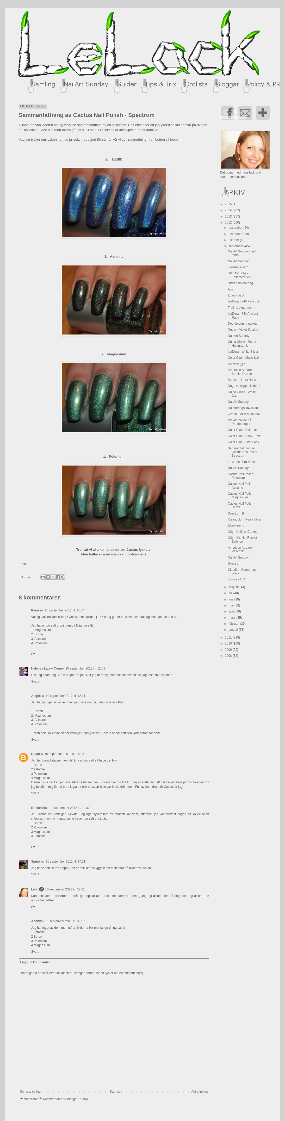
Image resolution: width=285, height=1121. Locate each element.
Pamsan (37, 610)
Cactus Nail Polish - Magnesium (241, 495)
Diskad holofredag (240, 283)
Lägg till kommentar (35, 962)
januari (233, 629)
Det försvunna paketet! (243, 323)
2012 (229, 222)
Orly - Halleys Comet (242, 532)
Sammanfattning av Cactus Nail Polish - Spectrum (243, 452)
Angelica (37, 696)
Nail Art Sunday (238, 336)
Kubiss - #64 (236, 579)
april (231, 611)
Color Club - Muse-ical (243, 358)
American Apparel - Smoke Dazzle (241, 371)
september (236, 246)
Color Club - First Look (243, 442)
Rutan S (37, 754)
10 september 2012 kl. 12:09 (85, 668)
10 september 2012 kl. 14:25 (64, 754)
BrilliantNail (40, 808)
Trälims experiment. (241, 307)
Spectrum (234, 563)
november (235, 234)
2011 (229, 637)
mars (232, 618)
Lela (34, 889)
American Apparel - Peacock (241, 549)
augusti (233, 587)
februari (234, 623)
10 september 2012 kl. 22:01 (65, 889)
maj (231, 605)
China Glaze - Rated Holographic (242, 343)
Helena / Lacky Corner (47, 668)
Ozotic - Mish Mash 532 (244, 414)
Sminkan (37, 861)
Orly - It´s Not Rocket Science (242, 539)
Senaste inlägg (30, 1091)
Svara (35, 654)
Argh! (231, 289)
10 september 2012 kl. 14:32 (70, 808)
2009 (229, 650)
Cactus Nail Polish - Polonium (241, 476)
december (235, 228)
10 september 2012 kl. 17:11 (65, 861)
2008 (229, 656)
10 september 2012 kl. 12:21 (65, 696)
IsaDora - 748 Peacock (243, 301)
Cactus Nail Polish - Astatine (241, 485)
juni (231, 599)
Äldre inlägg (199, 1091)
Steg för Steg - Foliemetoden (239, 275)
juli (230, 593)
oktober (234, 240)
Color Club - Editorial (242, 430)
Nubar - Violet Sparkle (243, 329)
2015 (229, 204)
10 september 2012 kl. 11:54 (64, 610)
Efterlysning (236, 525)
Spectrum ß (236, 513)
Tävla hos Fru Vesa (241, 462)
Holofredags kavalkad (243, 408)
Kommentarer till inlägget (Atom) (65, 1099)
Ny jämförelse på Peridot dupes (239, 422)
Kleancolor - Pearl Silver (244, 519)
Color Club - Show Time (244, 436)
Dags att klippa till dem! (244, 386)
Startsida (116, 1091)
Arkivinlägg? (236, 364)
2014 (229, 210)
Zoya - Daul (236, 295)
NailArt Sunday (238, 261)
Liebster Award (238, 267)
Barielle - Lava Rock (242, 380)
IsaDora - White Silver (243, 352)
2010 (229, 643)
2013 (229, 216)
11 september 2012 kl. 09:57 (65, 921)
